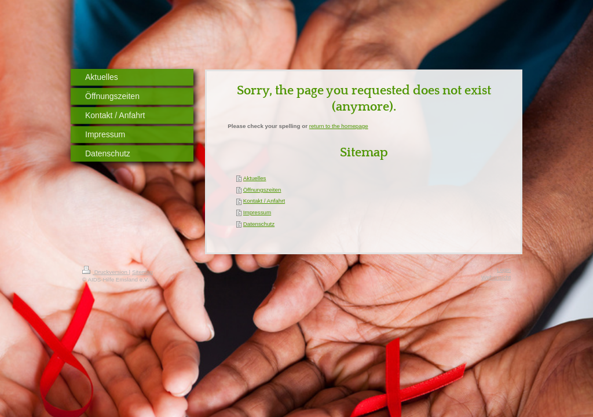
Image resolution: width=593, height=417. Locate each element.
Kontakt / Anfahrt (264, 200)
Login (504, 269)
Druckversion (105, 272)
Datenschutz (258, 224)
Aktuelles (254, 178)
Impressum (257, 212)
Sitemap (142, 272)
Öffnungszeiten (262, 189)
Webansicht (496, 277)
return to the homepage (338, 126)
